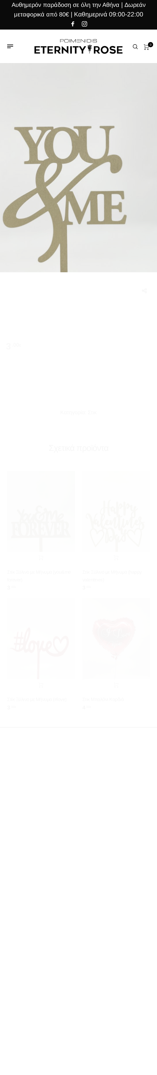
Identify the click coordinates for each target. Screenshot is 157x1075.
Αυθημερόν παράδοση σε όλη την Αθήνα (65, 4)
